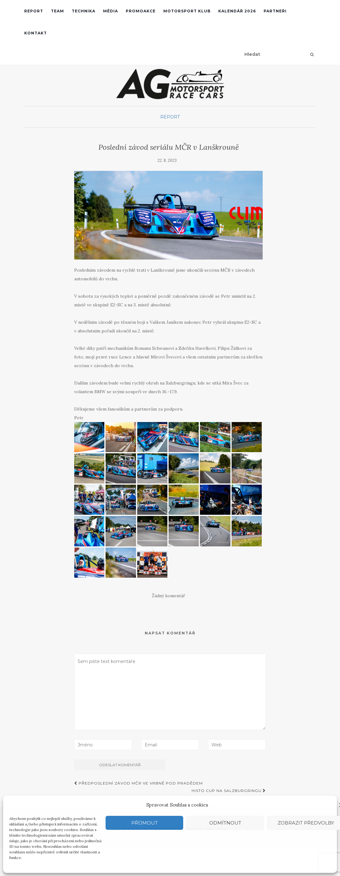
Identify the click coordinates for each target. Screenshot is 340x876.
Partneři (275, 11)
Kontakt (35, 33)
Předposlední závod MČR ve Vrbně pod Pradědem (138, 783)
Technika (83, 11)
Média (110, 11)
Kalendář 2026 (237, 11)
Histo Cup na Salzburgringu (229, 790)
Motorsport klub (187, 11)
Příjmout (144, 823)
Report (170, 117)
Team (57, 11)
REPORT (33, 11)
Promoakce (141, 11)
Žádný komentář (168, 595)
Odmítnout (225, 823)
